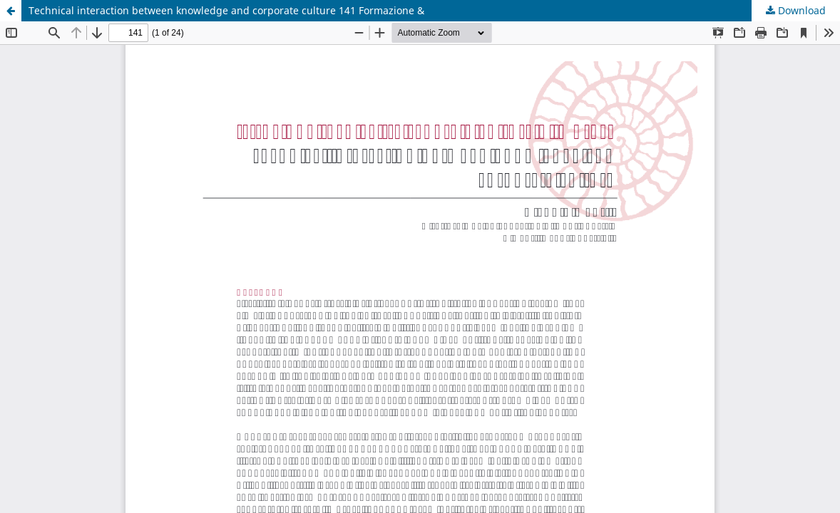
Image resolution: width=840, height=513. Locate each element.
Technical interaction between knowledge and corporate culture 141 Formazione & (226, 10)
